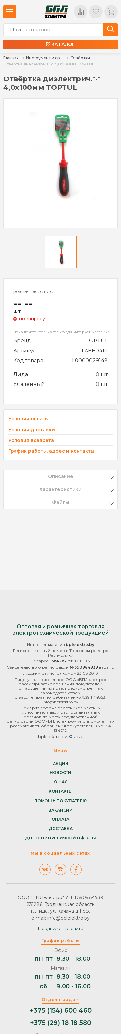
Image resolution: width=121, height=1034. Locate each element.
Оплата (60, 819)
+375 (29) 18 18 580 (60, 1023)
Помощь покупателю (60, 801)
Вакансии (60, 810)
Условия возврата (31, 440)
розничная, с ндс (33, 291)
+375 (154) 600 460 (61, 1010)
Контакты (61, 791)
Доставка (61, 828)
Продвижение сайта (60, 928)
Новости (60, 772)
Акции (60, 763)
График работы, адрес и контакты (51, 451)
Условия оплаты (28, 419)
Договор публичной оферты (60, 838)
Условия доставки (31, 430)
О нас (60, 782)
